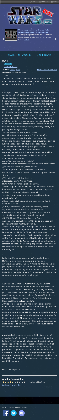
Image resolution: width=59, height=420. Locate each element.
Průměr (13, 382)
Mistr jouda (15, 70)
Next (56, 38)
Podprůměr (10, 382)
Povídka (8, 64)
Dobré (17, 382)
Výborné (20, 382)
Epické (24, 382)
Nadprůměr (15, 382)
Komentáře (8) (10, 67)
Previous (2, 38)
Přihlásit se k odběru (47, 70)
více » (26, 40)
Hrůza (6, 382)
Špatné (8, 382)
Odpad (3, 382)
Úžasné (22, 382)
